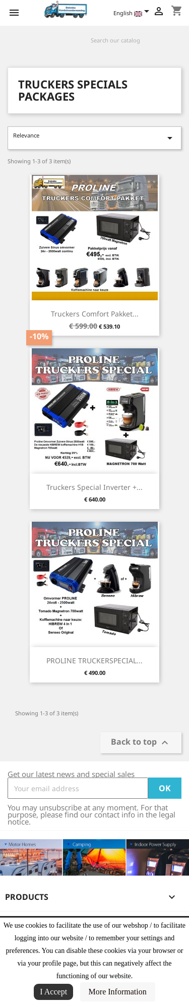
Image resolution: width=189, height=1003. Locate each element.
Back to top (141, 743)
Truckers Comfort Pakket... (95, 313)
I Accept (53, 991)
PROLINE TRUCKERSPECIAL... (94, 660)
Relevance (94, 137)
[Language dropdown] (133, 14)
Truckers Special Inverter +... (94, 487)
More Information (118, 991)
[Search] (126, 40)
